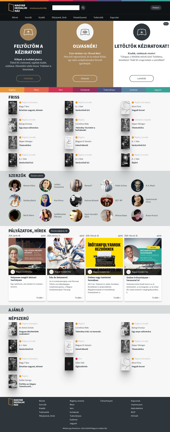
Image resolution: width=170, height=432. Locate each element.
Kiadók (42, 17)
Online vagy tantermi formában (99, 279)
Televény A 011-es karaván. (88, 331)
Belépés (155, 7)
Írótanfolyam (106, 400)
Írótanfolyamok (80, 17)
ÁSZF (133, 412)
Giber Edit (79, 362)
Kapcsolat (114, 17)
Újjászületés (81, 366)
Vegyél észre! (138, 110)
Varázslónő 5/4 (82, 110)
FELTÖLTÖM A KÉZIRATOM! (28, 49)
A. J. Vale (79, 106)
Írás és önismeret (58, 277)
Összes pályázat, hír (59, 231)
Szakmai (73, 419)
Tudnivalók (98, 17)
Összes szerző (37, 175)
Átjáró (135, 162)
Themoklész (138, 127)
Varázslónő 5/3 (139, 145)
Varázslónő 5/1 (82, 162)
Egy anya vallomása (28, 127)
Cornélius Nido (82, 124)
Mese (72, 404)
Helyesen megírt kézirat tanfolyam (23, 279)
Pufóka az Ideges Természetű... (27, 385)
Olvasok (85, 78)
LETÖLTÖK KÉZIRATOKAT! (141, 46)
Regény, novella (77, 400)
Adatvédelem (137, 408)
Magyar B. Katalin (83, 141)
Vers (72, 408)
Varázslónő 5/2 (26, 162)
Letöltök (141, 78)
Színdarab (74, 412)
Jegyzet (73, 423)
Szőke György (25, 380)
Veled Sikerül (81, 145)
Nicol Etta (136, 106)
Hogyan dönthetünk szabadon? (29, 332)
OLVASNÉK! (85, 46)
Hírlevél (134, 415)
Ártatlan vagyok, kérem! (31, 110)
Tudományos (75, 415)
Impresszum (136, 404)
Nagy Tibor (24, 106)
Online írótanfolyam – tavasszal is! (138, 279)
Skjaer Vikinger (138, 124)
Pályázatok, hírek (59, 17)
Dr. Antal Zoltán (26, 327)
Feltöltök (28, 78)
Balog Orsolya (25, 124)
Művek (15, 17)
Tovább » (40, 298)
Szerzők (28, 17)
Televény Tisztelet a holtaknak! (85, 128)
